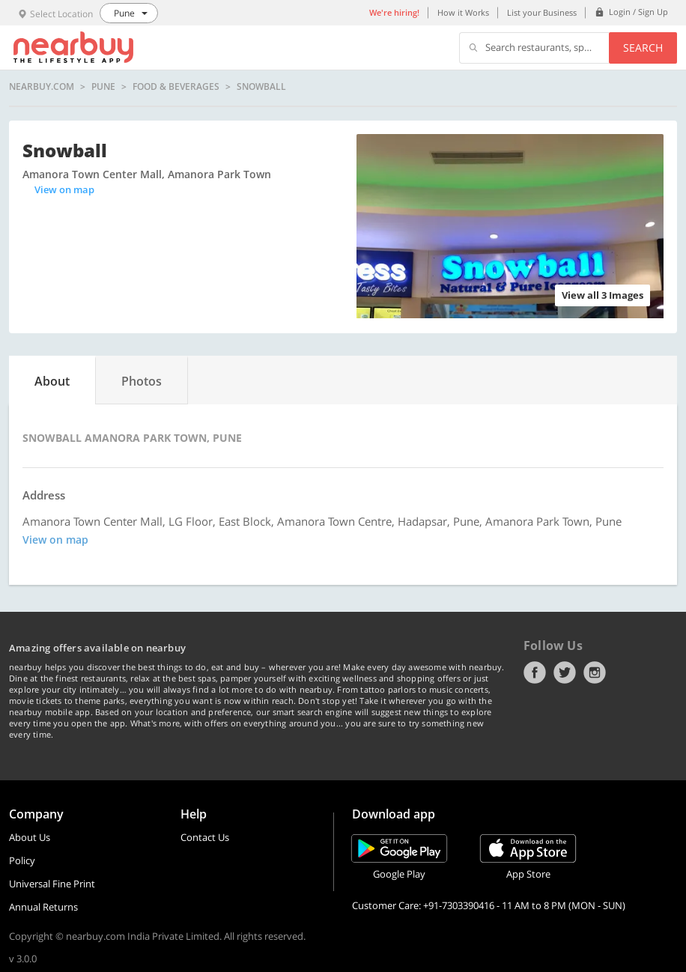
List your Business (542, 12)
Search (643, 47)
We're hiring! (394, 12)
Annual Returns (43, 907)
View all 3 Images (602, 295)
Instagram (594, 672)
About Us (29, 837)
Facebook (534, 672)
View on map (64, 189)
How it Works (463, 12)
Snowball (261, 87)
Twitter (564, 672)
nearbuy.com (41, 87)
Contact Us (204, 837)
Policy (22, 860)
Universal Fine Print (52, 883)
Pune (103, 87)
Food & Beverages (176, 87)
